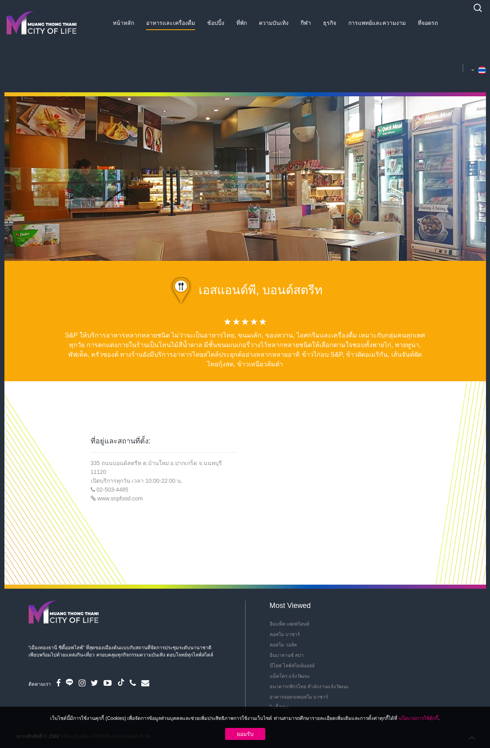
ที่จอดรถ (428, 23)
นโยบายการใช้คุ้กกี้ (418, 718)
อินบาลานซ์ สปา (287, 655)
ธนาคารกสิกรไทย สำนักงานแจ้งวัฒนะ (309, 686)
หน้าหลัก (123, 23)
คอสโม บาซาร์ (285, 634)
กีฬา (306, 23)
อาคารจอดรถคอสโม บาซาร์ (299, 697)
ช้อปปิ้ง (215, 23)
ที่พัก (241, 23)
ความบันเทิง (274, 23)
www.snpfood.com (120, 498)
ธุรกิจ (329, 23)
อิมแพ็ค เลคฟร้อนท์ (289, 624)
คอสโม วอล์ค (283, 645)
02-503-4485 (112, 489)
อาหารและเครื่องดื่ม (170, 23)
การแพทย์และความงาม (377, 23)
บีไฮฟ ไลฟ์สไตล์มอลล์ (292, 666)
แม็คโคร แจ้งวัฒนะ (290, 676)
